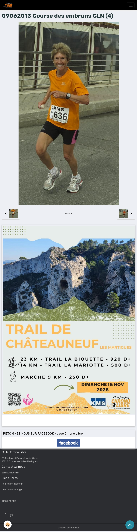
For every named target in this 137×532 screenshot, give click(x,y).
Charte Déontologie (12, 489)
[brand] (8, 5)
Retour (68, 213)
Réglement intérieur (12, 484)
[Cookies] (8, 525)
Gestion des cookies (68, 527)
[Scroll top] (129, 524)
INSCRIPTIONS (9, 501)
